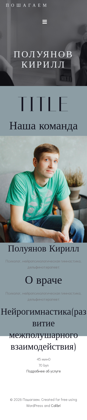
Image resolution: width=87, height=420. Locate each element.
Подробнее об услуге (43, 370)
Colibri (56, 405)
